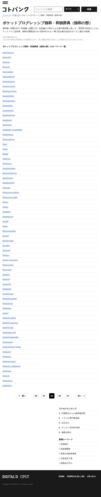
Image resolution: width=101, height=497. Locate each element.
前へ (24, 396)
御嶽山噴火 (65, 432)
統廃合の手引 (66, 463)
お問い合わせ (91, 476)
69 (60, 396)
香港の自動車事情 (68, 453)
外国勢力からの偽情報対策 (72, 413)
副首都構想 (65, 449)
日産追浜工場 (66, 458)
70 (68, 396)
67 (44, 396)
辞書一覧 (16, 15)
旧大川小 (64, 422)
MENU (5, 2)
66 (36, 396)
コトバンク (16, 9)
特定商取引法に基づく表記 (75, 476)
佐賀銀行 (64, 444)
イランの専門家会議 (69, 418)
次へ (80, 396)
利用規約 (61, 476)
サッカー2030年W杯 (69, 427)
